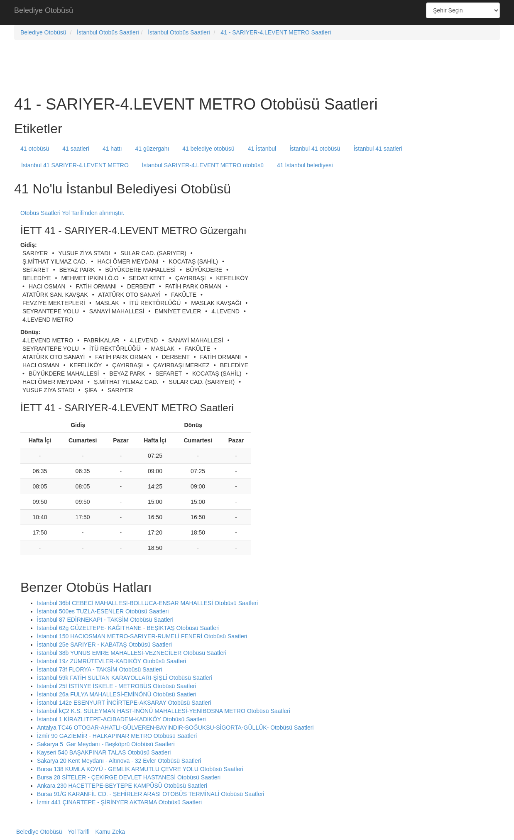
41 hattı (112, 148)
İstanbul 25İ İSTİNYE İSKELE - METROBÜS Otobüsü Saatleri (116, 686)
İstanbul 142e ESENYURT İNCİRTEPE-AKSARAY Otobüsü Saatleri (124, 702)
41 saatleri (75, 148)
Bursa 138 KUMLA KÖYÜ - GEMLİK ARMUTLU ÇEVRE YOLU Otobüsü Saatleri (140, 769)
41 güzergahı (152, 148)
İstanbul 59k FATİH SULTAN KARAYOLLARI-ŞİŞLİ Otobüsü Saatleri (124, 677)
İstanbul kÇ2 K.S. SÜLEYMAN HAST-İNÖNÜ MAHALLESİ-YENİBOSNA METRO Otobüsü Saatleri (163, 711)
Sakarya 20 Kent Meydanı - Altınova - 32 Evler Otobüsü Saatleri (119, 760)
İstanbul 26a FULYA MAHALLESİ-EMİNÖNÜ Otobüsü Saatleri (116, 694)
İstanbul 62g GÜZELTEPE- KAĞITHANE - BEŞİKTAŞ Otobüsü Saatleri (128, 628)
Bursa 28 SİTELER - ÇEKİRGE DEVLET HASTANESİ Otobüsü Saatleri (128, 777)
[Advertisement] (257, 12)
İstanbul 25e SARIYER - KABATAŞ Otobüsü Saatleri (104, 644)
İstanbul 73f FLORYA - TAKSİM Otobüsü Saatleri (99, 669)
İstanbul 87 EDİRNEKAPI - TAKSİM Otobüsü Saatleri (105, 619)
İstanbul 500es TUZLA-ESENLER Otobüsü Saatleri (103, 611)
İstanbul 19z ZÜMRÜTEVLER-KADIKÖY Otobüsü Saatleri (111, 661)
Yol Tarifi (78, 831)
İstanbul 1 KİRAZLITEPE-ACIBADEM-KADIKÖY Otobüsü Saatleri (121, 719)
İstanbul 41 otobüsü (314, 148)
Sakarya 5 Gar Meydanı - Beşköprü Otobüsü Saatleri (106, 744)
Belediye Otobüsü (43, 10)
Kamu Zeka (110, 831)
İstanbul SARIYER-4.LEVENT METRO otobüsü (203, 165)
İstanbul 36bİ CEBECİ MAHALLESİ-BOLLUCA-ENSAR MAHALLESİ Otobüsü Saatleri (147, 603)
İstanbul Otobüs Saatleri (108, 32)
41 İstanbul (262, 148)
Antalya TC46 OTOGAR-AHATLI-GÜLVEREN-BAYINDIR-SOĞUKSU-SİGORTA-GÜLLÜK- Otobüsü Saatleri (175, 727)
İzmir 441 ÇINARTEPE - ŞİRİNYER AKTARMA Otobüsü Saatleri (119, 802)
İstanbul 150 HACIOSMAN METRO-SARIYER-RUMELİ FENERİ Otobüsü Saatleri (142, 636)
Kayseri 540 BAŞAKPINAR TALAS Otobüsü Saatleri (104, 752)
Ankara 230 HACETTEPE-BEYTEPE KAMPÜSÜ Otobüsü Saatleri (122, 785)
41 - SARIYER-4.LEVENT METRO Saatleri (275, 32)
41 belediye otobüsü (208, 148)
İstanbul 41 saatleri (377, 148)
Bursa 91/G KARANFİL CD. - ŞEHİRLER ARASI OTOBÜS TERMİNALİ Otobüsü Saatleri (150, 794)
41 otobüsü (34, 148)
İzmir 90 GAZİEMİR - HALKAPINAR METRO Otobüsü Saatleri (117, 736)
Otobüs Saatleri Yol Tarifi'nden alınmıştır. (72, 213)
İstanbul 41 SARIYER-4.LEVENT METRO (75, 165)
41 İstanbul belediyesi (305, 165)
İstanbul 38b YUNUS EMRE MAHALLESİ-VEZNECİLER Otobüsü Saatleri (131, 653)
